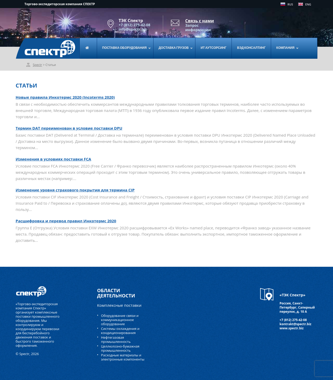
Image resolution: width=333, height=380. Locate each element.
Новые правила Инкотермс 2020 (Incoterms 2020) (65, 97)
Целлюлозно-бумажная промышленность (120, 348)
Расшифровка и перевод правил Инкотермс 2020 (66, 220)
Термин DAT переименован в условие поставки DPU (69, 128)
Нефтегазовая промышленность (116, 339)
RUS (290, 4)
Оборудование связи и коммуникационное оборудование (119, 319)
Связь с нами (199, 21)
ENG (308, 4)
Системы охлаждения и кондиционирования (120, 330)
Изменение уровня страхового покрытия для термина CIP (75, 189)
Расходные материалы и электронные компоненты (122, 357)
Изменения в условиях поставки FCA (53, 159)
